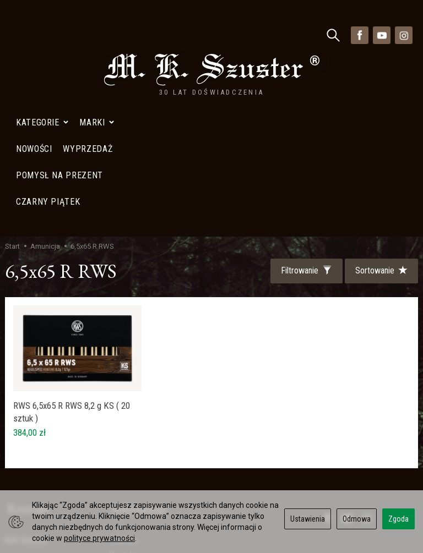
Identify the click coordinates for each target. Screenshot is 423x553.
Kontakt (123, 397)
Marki (96, 35)
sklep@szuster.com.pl (48, 462)
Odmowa (357, 518)
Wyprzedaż (129, 424)
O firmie (123, 384)
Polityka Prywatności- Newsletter (147, 457)
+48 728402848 (37, 435)
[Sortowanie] (380, 118)
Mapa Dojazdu (34, 488)
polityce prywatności (99, 538)
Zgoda (398, 518)
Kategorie (42, 35)
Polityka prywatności (145, 438)
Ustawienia (307, 518)
